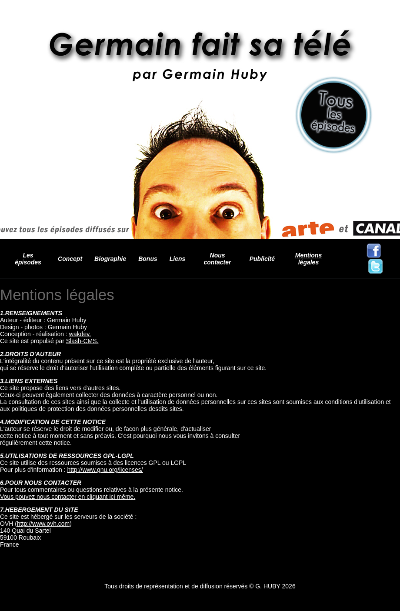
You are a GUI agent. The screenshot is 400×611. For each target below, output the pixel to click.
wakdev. (80, 334)
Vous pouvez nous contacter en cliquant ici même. (67, 496)
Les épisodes (28, 259)
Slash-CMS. (82, 340)
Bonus (147, 258)
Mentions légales (308, 259)
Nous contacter (217, 259)
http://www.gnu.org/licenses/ (105, 469)
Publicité (262, 258)
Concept (70, 258)
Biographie (110, 258)
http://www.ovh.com (43, 523)
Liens (178, 258)
